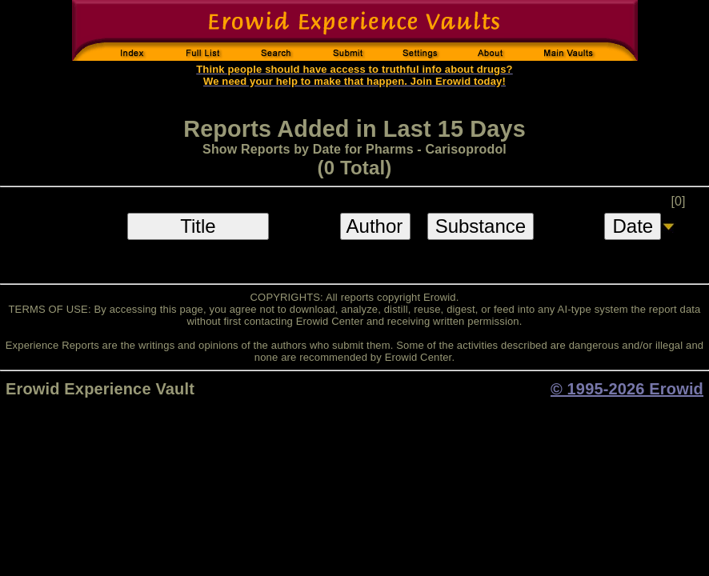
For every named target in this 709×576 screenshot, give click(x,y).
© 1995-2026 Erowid (627, 389)
